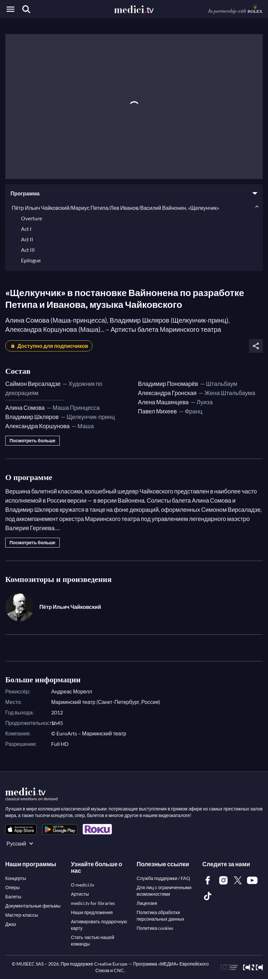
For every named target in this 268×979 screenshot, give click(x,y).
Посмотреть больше (32, 440)
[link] (21, 829)
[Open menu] (10, 9)
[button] (134, 193)
